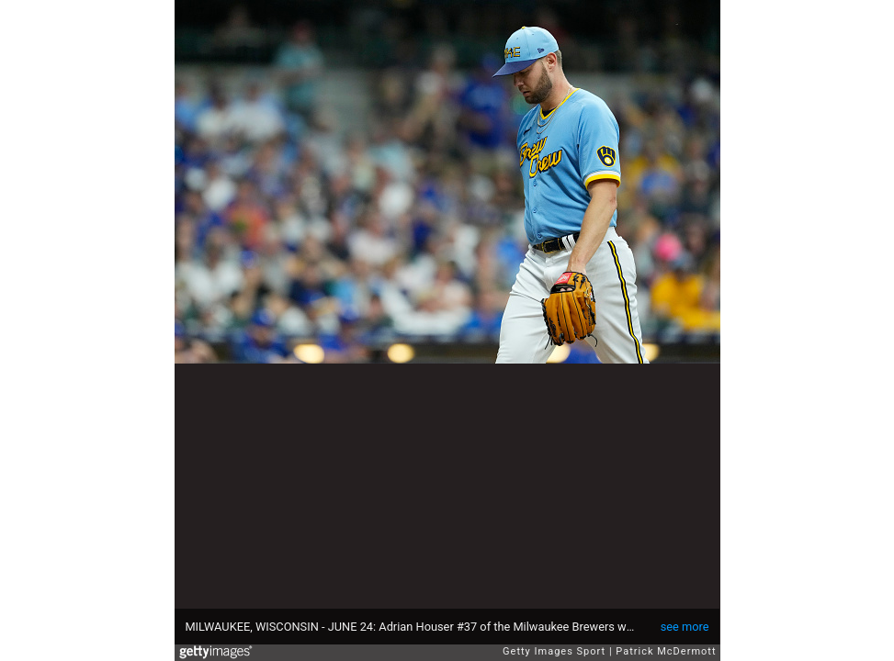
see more (685, 626)
